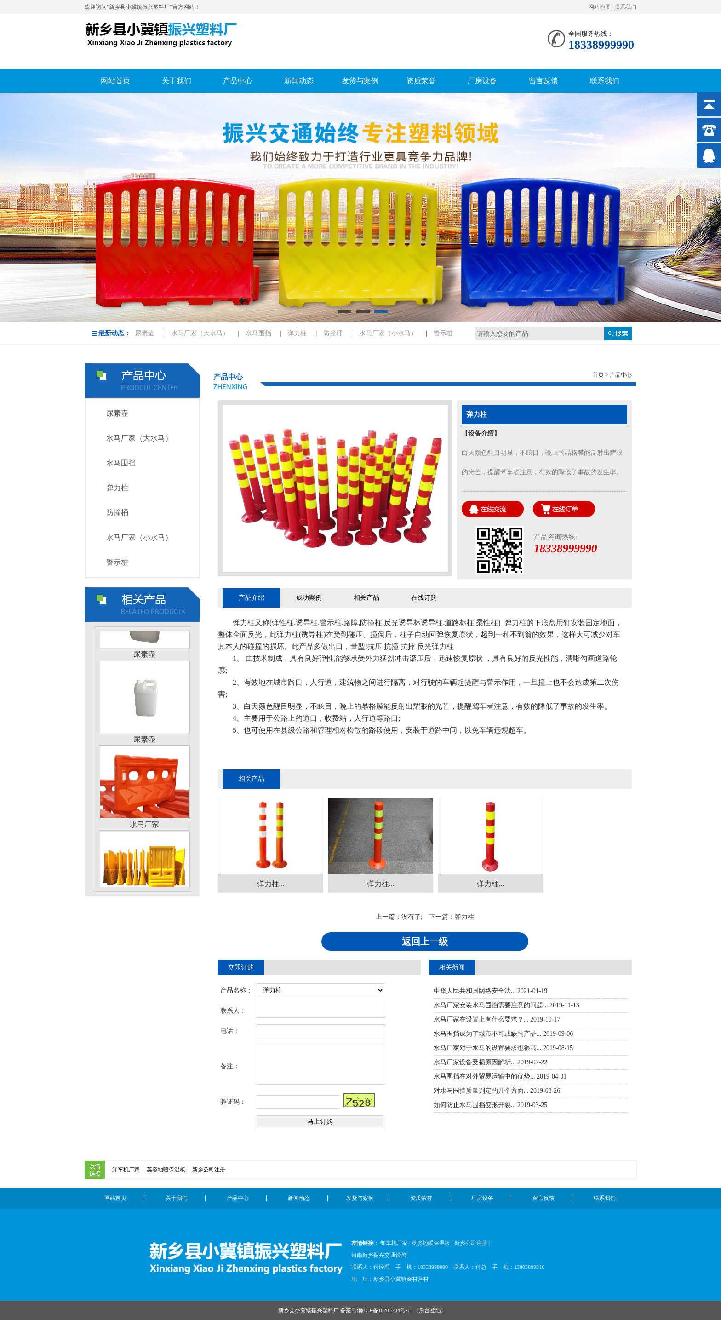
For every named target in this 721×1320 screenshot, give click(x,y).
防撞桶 (333, 333)
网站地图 (600, 7)
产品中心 (238, 1198)
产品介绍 (251, 597)
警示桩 (443, 333)
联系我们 (625, 7)
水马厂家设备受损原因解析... (475, 1062)
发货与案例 (360, 1198)
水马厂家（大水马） (200, 333)
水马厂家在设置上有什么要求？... (481, 1019)
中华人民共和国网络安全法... (475, 990)
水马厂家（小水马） (388, 333)
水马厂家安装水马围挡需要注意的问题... (491, 1005)
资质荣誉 (421, 1198)
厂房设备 (482, 1198)
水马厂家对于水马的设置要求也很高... (488, 1048)
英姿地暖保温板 (166, 1169)
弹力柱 (297, 333)
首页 (598, 375)
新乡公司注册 (208, 1169)
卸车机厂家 (126, 1169)
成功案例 (309, 597)
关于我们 (177, 1198)
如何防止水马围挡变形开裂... (475, 1105)
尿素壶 (144, 333)
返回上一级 (425, 941)
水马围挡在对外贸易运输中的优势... (484, 1076)
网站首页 (115, 1198)
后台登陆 (430, 1310)
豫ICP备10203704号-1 (385, 1310)
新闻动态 (299, 1198)
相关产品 (366, 597)
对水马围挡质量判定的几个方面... (481, 1090)
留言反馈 (543, 1198)
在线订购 (424, 597)
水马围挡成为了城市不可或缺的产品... (488, 1033)
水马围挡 (258, 333)
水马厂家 (144, 827)
